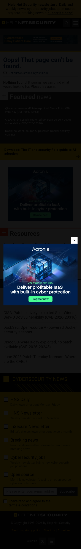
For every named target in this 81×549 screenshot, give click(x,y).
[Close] (74, 240)
